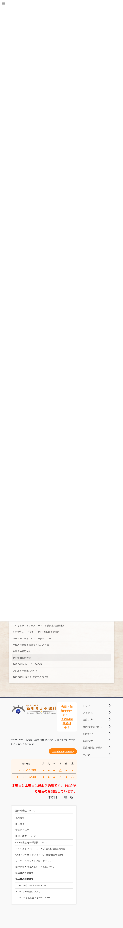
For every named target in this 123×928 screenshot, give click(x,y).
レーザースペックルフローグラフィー (32, 638)
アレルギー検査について (25, 670)
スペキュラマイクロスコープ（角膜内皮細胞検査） (39, 625)
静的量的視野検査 (22, 651)
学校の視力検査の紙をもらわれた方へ (32, 645)
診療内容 (88, 719)
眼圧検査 (20, 824)
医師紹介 (88, 733)
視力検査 (20, 818)
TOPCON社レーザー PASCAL (28, 664)
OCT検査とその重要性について (31, 842)
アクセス (88, 713)
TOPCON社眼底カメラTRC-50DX (30, 677)
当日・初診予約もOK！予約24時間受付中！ (67, 717)
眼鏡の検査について (25, 836)
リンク (87, 754)
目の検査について (25, 810)
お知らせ (88, 740)
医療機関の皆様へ (93, 747)
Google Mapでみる (63, 751)
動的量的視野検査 (22, 658)
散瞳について (22, 830)
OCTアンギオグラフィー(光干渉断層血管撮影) (36, 632)
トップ (87, 706)
